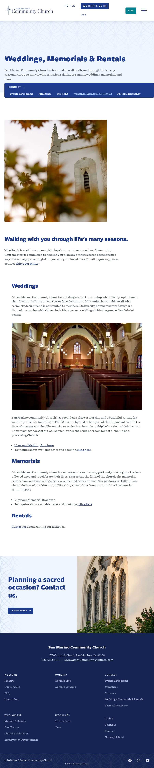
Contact (109, 731)
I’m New (70, 5)
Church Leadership (16, 733)
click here (84, 450)
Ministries (45, 94)
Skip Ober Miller (27, 264)
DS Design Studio (80, 763)
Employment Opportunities (21, 740)
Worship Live (94, 6)
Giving (109, 718)
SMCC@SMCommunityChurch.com (88, 660)
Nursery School (114, 737)
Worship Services (65, 687)
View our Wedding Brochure (34, 445)
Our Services (12, 687)
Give (131, 10)
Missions (62, 94)
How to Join (11, 699)
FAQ (84, 15)
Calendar (110, 725)
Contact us (19, 527)
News (58, 727)
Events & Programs (21, 94)
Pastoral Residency (129, 94)
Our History (11, 727)
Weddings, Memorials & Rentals (92, 94)
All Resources (63, 721)
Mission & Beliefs (15, 721)
